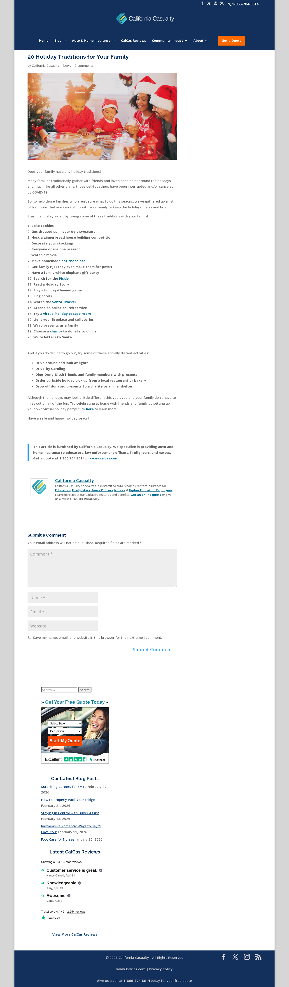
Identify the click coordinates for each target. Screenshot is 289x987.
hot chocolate (73, 260)
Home (44, 41)
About (198, 41)
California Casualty (45, 65)
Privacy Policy (160, 969)
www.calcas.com (104, 458)
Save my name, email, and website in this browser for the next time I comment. (97, 637)
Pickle (64, 278)
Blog (58, 41)
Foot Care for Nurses (58, 839)
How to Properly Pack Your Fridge (68, 799)
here (90, 409)
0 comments (84, 65)
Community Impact (167, 41)
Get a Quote (232, 40)
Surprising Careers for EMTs (63, 786)
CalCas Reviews (133, 41)
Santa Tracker (64, 302)
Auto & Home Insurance (91, 41)
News (67, 65)
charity (56, 331)
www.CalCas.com (130, 969)
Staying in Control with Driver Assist (70, 813)
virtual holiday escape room (67, 313)
